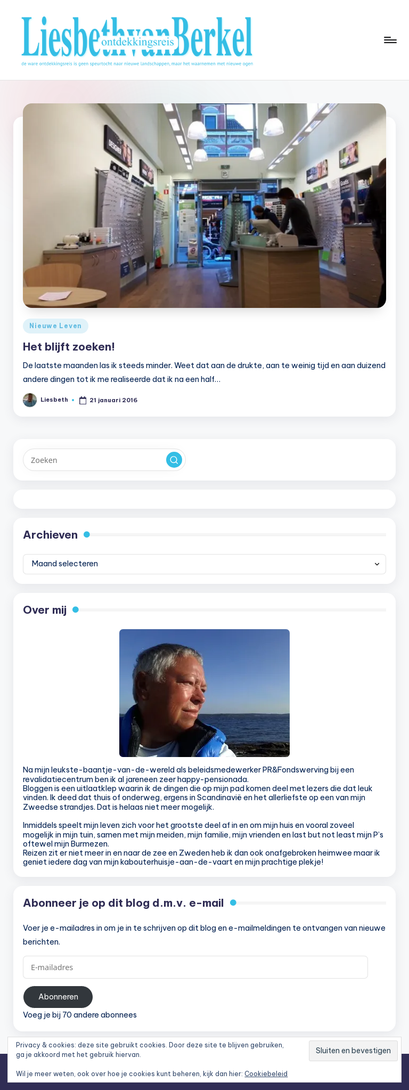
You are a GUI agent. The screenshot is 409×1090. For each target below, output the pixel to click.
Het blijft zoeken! (69, 346)
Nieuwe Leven (55, 326)
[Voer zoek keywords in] (104, 460)
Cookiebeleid (266, 1074)
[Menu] (389, 40)
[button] (174, 460)
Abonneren (58, 997)
